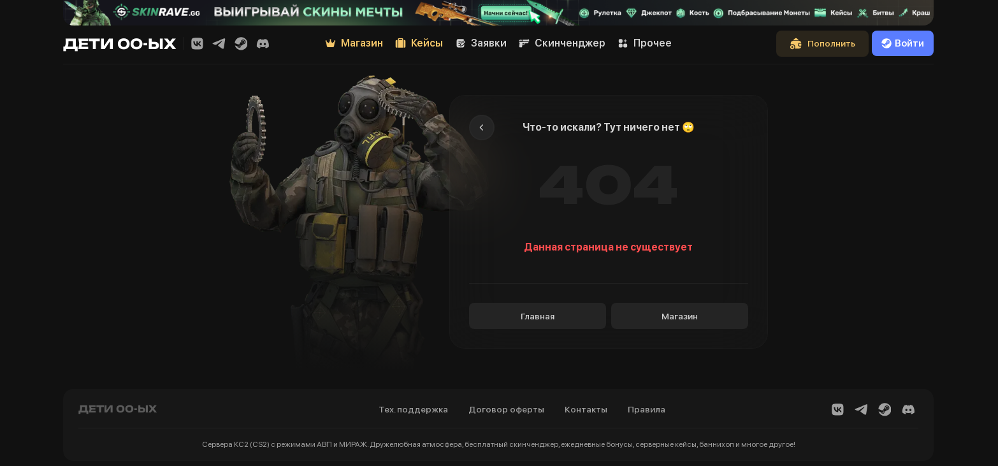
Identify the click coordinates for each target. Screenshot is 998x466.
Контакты (586, 409)
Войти (902, 43)
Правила (646, 409)
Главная (537, 316)
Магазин (680, 316)
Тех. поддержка (413, 409)
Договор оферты (506, 409)
